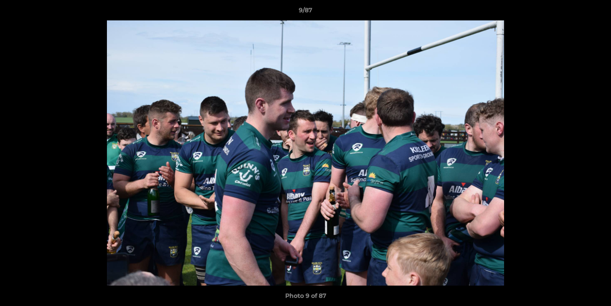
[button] (596, 12)
